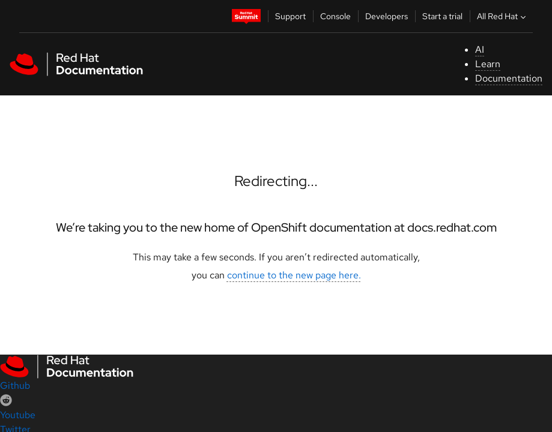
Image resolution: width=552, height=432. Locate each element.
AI (479, 49)
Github (15, 385)
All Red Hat (503, 16)
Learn (487, 64)
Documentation (508, 78)
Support (290, 16)
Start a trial (442, 16)
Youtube (17, 415)
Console (335, 16)
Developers (386, 16)
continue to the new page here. (294, 275)
